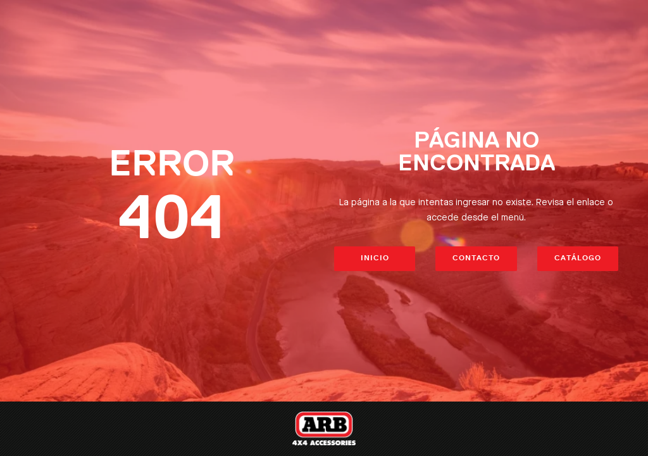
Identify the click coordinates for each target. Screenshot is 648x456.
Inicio (375, 258)
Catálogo (577, 258)
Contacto (476, 258)
